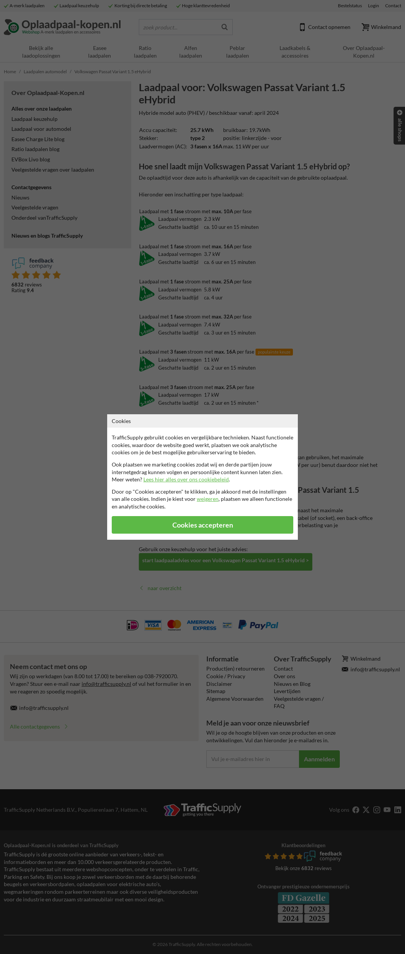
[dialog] (202, 477)
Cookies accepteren (202, 525)
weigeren (208, 499)
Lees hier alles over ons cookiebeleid (186, 479)
